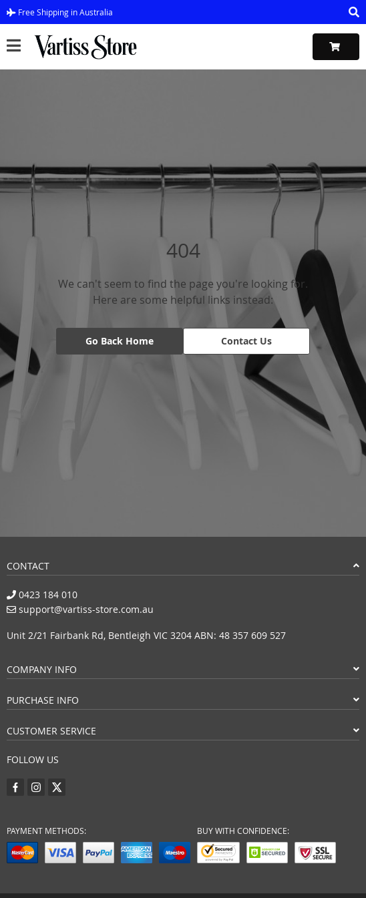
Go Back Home (119, 340)
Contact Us (246, 340)
